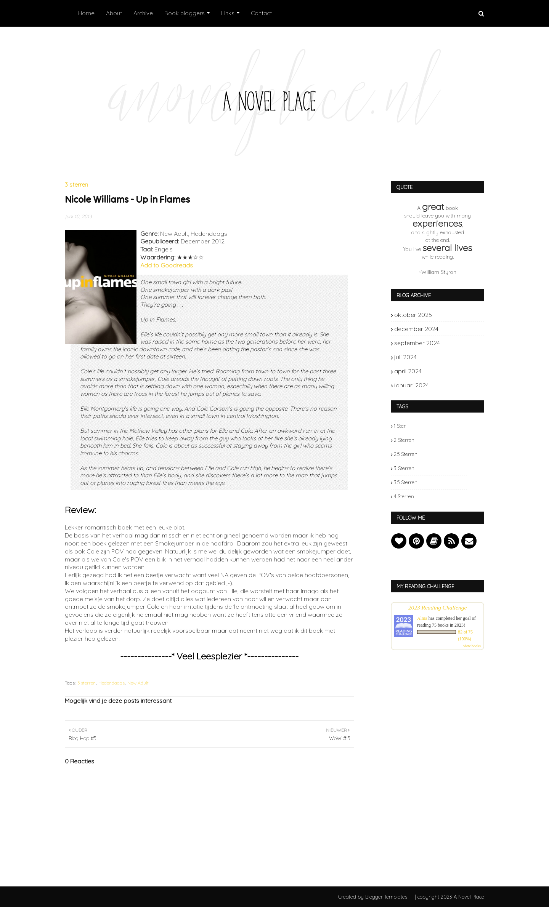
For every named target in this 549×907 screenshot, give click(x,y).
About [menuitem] (114, 13)
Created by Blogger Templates (372, 897)
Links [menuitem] (227, 13)
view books (472, 646)
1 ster (400, 426)
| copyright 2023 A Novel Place (449, 897)
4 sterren (404, 496)
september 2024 (455, 343)
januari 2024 (455, 385)
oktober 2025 (455, 314)
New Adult (138, 683)
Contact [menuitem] (261, 13)
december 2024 (455, 329)
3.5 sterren (405, 482)
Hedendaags (111, 683)
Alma (422, 618)
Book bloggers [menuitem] (184, 13)
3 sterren (86, 683)
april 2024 (455, 371)
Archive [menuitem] (143, 13)
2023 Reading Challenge (437, 607)
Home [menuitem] (86, 13)
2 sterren (404, 440)
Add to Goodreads (166, 265)
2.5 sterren (405, 454)
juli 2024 (455, 357)
